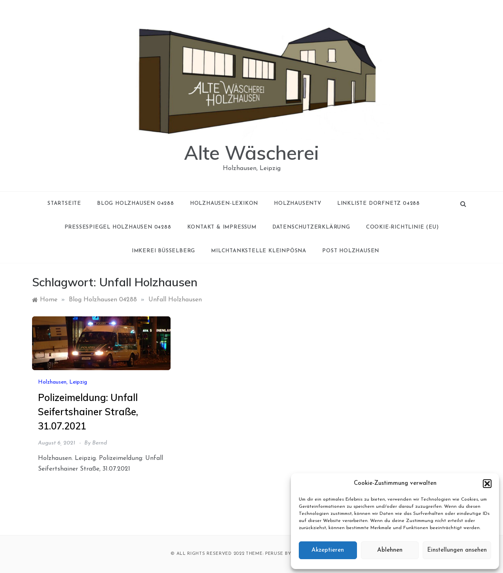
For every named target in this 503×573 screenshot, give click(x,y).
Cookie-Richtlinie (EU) (402, 227)
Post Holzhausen (350, 250)
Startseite (64, 203)
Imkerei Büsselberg (163, 250)
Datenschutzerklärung (311, 227)
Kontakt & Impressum (221, 227)
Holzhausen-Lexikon (224, 203)
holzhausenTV (297, 203)
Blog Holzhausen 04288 (135, 203)
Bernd (99, 443)
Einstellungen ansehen (457, 550)
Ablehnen (389, 550)
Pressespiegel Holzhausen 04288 (118, 227)
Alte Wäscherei (251, 153)
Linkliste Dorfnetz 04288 (378, 203)
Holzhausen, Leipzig (62, 382)
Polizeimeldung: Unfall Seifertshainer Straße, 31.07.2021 (88, 411)
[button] (487, 484)
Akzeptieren (327, 550)
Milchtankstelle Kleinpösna (258, 250)
